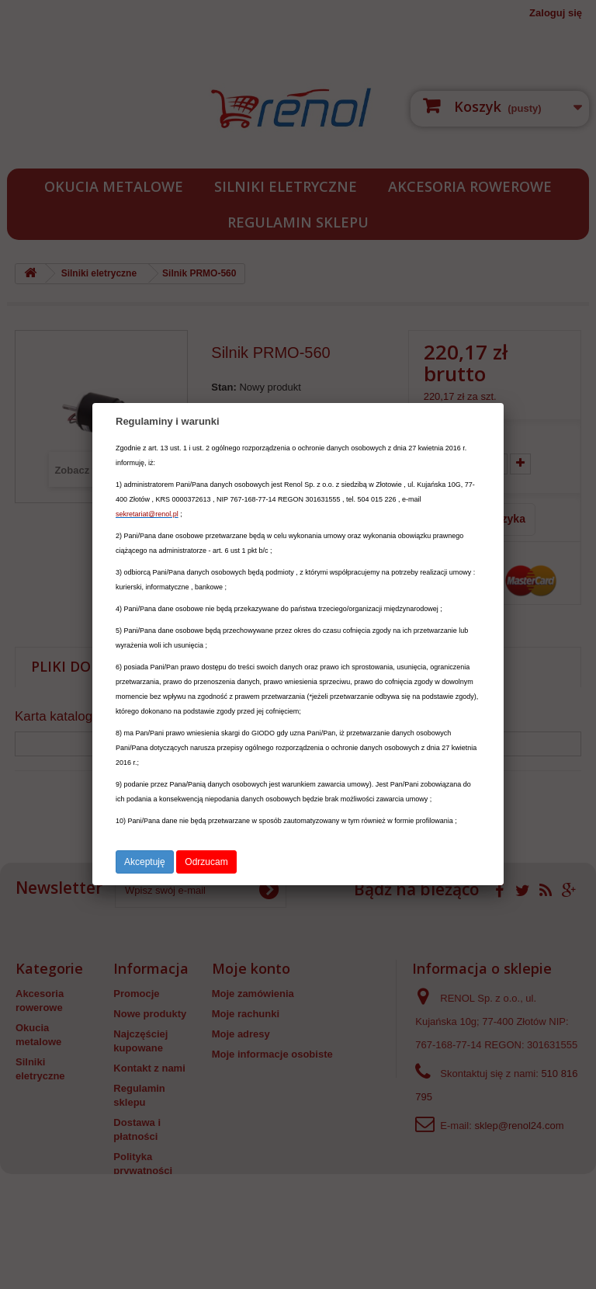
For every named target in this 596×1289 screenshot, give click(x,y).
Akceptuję (144, 861)
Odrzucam (206, 861)
